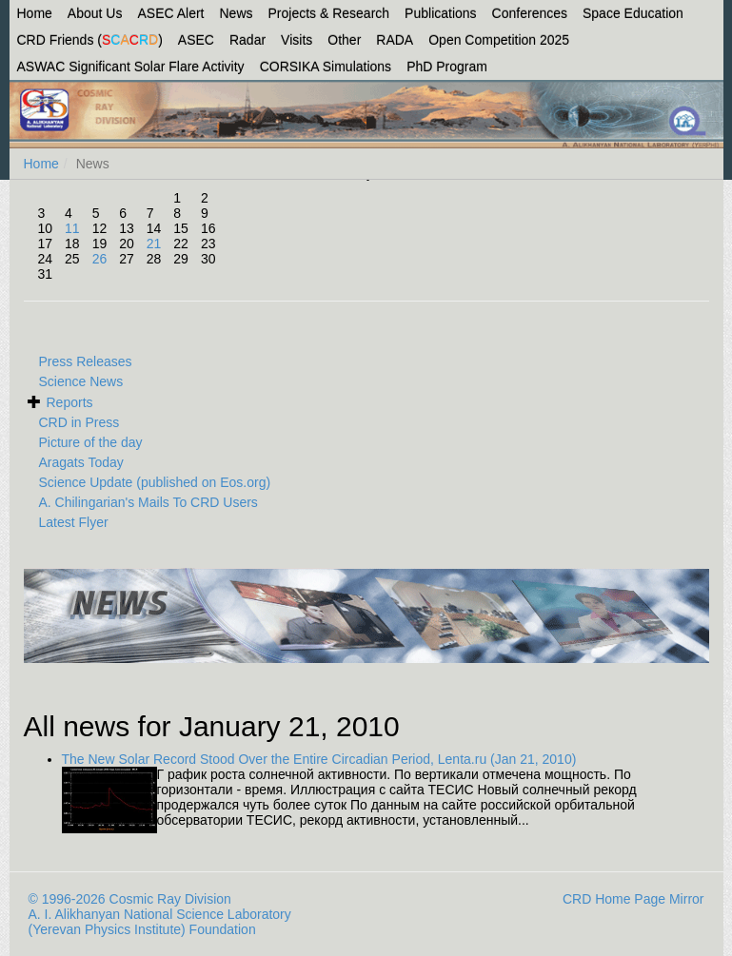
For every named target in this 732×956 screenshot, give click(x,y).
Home (34, 13)
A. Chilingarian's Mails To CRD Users (148, 502)
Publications (441, 13)
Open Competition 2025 (498, 40)
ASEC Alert (170, 13)
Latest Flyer (74, 522)
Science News (81, 381)
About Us (95, 13)
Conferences (529, 13)
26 (100, 258)
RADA (394, 40)
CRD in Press (79, 422)
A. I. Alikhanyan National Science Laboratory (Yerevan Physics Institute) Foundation (160, 922)
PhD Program (446, 66)
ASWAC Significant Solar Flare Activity (131, 66)
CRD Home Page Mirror (633, 899)
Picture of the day (91, 442)
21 (154, 243)
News (235, 13)
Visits (296, 40)
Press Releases (85, 361)
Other (344, 40)
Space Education (633, 13)
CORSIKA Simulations (326, 66)
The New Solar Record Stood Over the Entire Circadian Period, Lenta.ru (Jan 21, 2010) (319, 759)
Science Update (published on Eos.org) (155, 482)
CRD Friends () (90, 40)
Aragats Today (81, 462)
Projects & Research (329, 13)
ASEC (196, 40)
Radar (247, 40)
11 (72, 228)
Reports (70, 402)
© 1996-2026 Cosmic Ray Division (130, 899)
